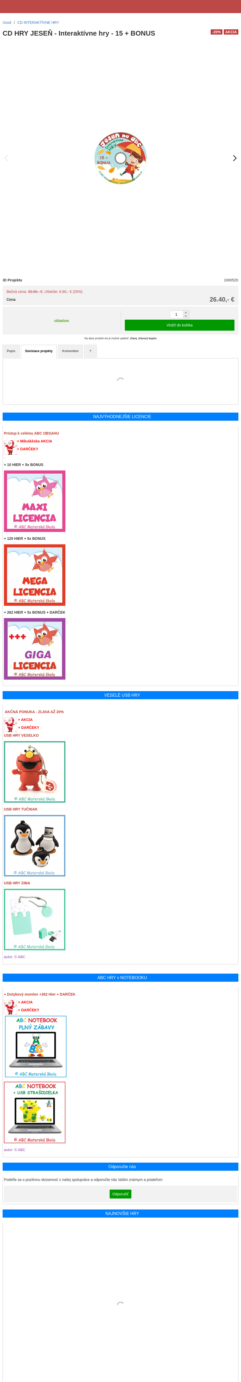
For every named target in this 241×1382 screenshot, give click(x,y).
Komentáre (70, 351)
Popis (11, 351)
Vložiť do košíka (180, 325)
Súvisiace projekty (39, 351)
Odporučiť (120, 1194)
